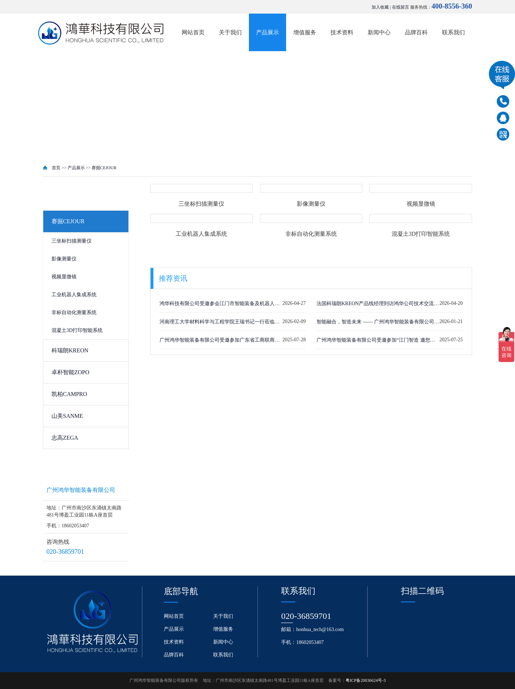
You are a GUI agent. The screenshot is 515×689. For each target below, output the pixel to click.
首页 (56, 167)
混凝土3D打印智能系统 (77, 330)
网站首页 (193, 32)
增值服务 (304, 32)
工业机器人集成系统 (74, 294)
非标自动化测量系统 (74, 312)
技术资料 (341, 32)
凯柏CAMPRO (69, 394)
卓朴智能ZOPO (70, 372)
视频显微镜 (64, 276)
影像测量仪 (64, 259)
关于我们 (230, 32)
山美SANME (67, 416)
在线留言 (400, 7)
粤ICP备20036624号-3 (365, 680)
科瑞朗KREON (70, 350)
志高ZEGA (65, 438)
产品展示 (267, 32)
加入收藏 (380, 7)
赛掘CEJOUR (104, 167)
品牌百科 (416, 32)
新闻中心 (379, 32)
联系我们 (453, 32)
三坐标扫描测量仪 (72, 241)
